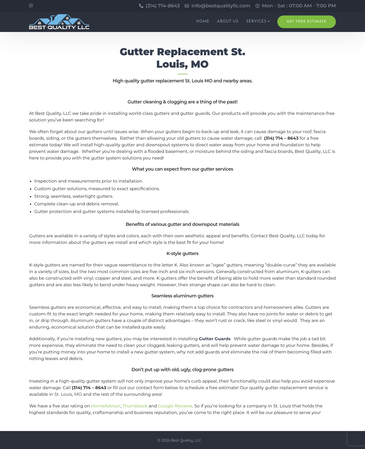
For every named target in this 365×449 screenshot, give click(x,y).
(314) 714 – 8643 (281, 138)
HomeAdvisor (105, 405)
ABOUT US (228, 22)
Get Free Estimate (306, 21)
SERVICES (256, 22)
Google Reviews (175, 405)
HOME (202, 22)
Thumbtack (134, 405)
